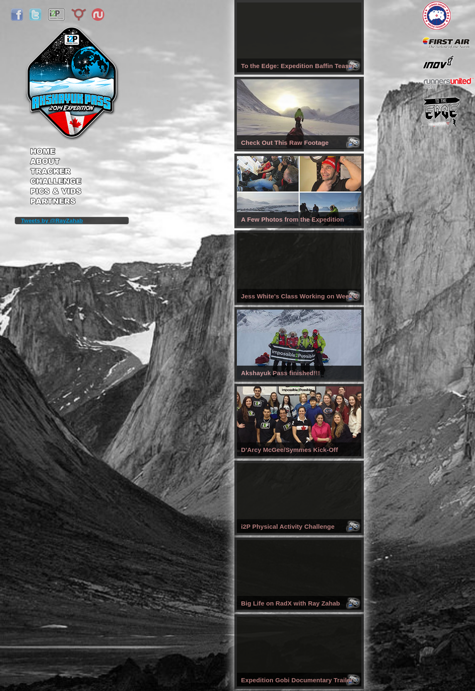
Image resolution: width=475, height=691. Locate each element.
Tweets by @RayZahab (52, 220)
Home (56, 148)
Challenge (56, 182)
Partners (56, 202)
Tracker (56, 172)
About (56, 161)
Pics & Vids (56, 193)
